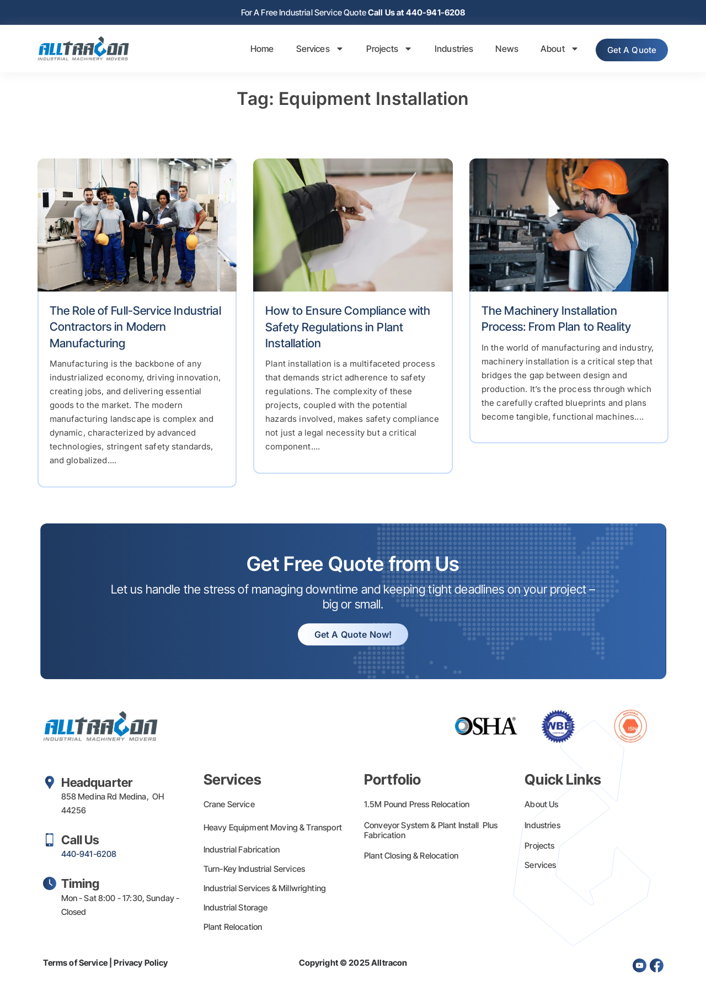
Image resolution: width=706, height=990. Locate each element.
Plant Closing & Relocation (411, 856)
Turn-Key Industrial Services (254, 870)
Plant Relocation (233, 928)
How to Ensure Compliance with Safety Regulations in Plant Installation (347, 328)
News (495, 49)
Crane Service (229, 805)
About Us (541, 805)
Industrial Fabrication (242, 850)
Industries (442, 49)
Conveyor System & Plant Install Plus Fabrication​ (431, 831)
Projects (377, 50)
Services (308, 50)
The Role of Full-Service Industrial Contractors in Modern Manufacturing (135, 328)
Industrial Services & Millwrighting (265, 889)
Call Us (80, 841)
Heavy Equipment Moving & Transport (273, 828)
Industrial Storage (236, 908)
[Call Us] (49, 841)
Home (250, 49)
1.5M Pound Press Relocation (416, 805)
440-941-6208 (89, 855)
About (547, 50)
